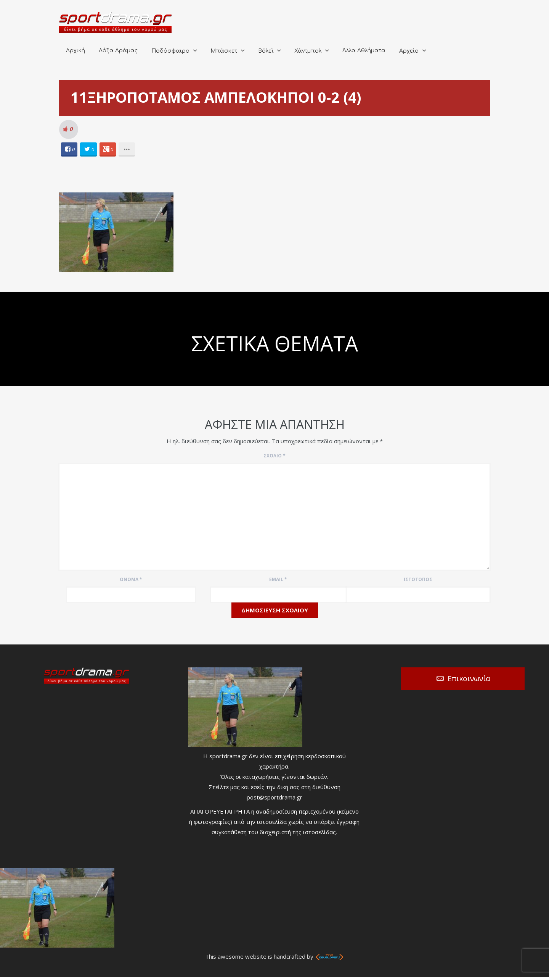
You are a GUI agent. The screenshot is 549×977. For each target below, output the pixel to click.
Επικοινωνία (469, 678)
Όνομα (131, 579)
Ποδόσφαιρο (170, 51)
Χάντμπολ (307, 51)
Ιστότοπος (418, 579)
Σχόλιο (274, 455)
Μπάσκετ (223, 51)
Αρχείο (409, 51)
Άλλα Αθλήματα (363, 50)
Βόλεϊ (265, 51)
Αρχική (75, 50)
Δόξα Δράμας (118, 50)
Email (278, 579)
